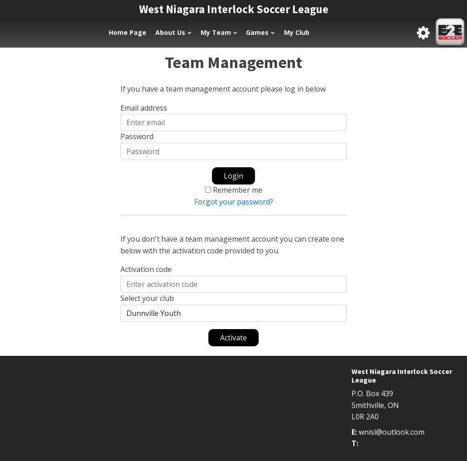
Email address (143, 108)
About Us (173, 32)
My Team (219, 32)
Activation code (146, 269)
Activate (233, 338)
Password (137, 136)
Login (233, 176)
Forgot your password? (233, 202)
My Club (296, 32)
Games (260, 32)
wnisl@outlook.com (391, 432)
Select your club (147, 298)
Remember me (237, 190)
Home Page (127, 32)
